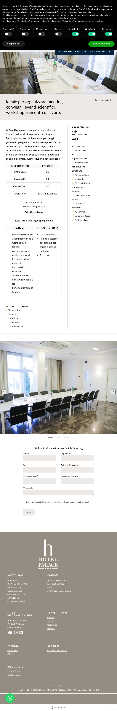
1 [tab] (50, 437)
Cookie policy (13, 675)
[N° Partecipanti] (39, 481)
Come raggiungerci (16, 601)
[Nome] (39, 458)
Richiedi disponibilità (103, 100)
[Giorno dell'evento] (77, 481)
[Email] (39, 470)
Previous (4, 392)
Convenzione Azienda (57, 650)
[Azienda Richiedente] (77, 470)
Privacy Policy (13, 671)
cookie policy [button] (86, 12)
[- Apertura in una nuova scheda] (10, 698)
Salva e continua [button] (101, 43)
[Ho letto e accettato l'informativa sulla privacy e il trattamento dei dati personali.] (24, 502)
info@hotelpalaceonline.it (59, 590)
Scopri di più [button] (13, 43)
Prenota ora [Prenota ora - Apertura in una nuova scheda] (12, 650)
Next (113, 392)
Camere (50, 617)
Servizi (50, 621)
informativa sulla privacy (52, 502)
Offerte (10, 654)
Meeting (51, 628)
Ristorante (52, 625)
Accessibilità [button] (60, 707)
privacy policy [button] (93, 6)
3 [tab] (66, 437)
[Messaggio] (58, 492)
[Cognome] (77, 458)
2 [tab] (58, 437)
